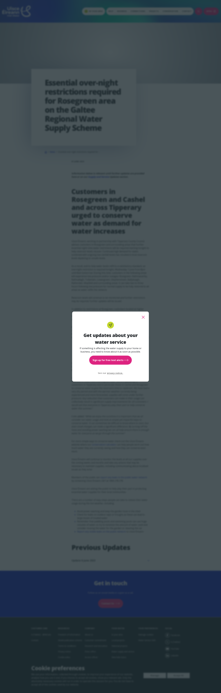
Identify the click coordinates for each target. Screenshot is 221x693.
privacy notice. (115, 373)
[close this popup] (143, 317)
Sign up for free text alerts (110, 360)
